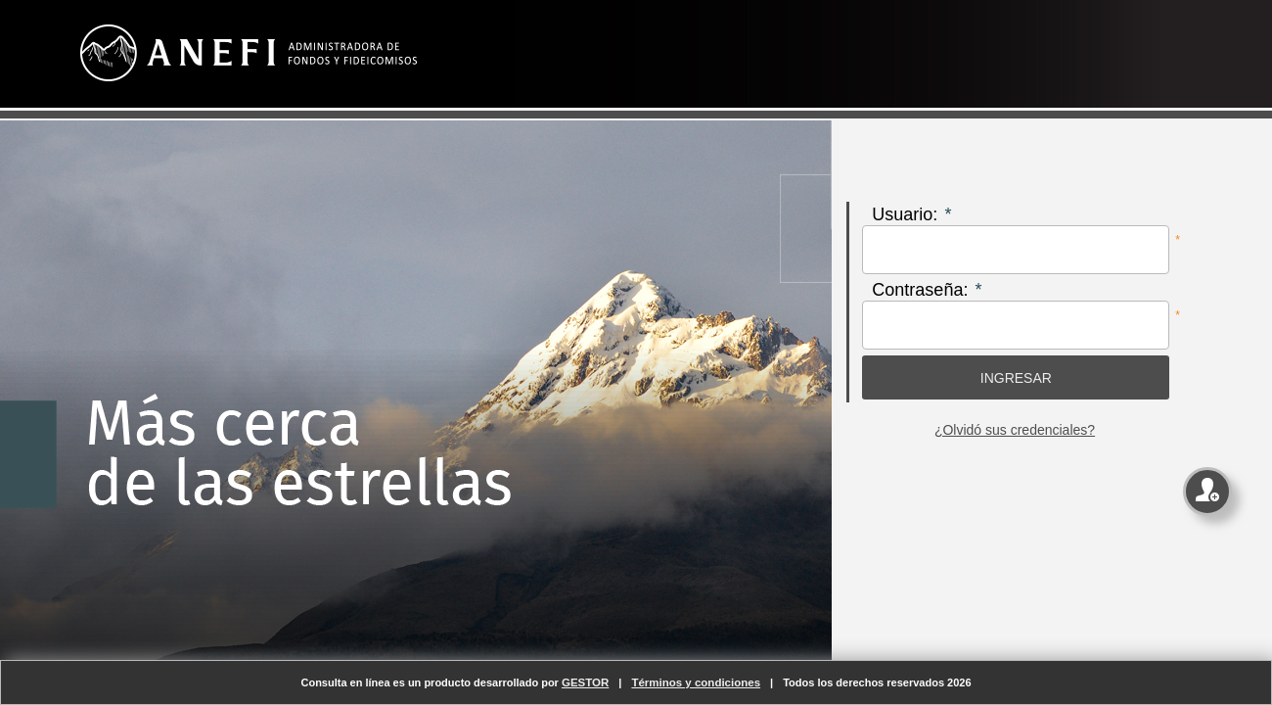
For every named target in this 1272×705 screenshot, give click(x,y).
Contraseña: (920, 290)
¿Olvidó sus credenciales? (1014, 430)
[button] (1015, 377)
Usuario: (904, 214)
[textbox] (1015, 249)
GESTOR (585, 682)
